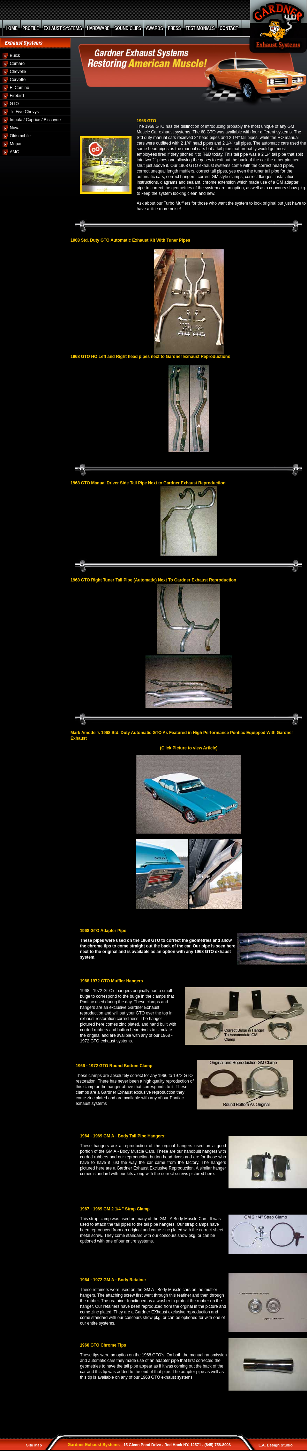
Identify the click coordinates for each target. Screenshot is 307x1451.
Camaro (17, 63)
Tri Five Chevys (24, 111)
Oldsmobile (20, 135)
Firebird (17, 95)
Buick (15, 55)
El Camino (19, 87)
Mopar (16, 143)
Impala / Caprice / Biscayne (35, 119)
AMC (14, 151)
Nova (15, 127)
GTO (14, 103)
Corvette (17, 79)
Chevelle (18, 71)
